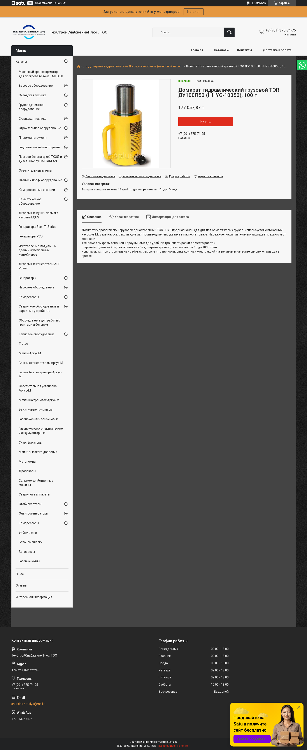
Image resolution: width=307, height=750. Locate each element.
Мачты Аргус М (30, 353)
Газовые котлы (29, 561)
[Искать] (229, 32)
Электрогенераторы (33, 513)
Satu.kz (172, 741)
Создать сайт (43, 3)
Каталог (193, 12)
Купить (205, 121)
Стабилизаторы (30, 504)
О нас (20, 574)
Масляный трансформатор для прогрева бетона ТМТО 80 (41, 74)
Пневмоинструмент (33, 137)
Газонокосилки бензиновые (39, 419)
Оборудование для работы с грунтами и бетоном (39, 323)
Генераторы (27, 278)
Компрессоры (29, 297)
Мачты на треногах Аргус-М (39, 400)
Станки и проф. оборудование (40, 180)
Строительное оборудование (40, 128)
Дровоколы (27, 471)
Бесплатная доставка (100, 176)
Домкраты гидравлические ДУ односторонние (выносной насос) (135, 66)
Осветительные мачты (35, 170)
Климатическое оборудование (30, 201)
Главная (197, 50)
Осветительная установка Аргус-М (38, 388)
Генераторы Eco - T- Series (37, 226)
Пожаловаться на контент (174, 745)
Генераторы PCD (31, 236)
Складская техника (32, 95)
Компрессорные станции (37, 189)
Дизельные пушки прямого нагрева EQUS (38, 215)
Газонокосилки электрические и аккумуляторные (41, 431)
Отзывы (21, 585)
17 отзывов (259, 3)
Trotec (23, 343)
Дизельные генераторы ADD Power (39, 266)
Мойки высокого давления (38, 452)
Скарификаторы (30, 442)
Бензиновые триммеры (36, 409)
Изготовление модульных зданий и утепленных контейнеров (37, 250)
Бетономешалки (30, 542)
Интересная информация (34, 597)
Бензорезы (27, 551)
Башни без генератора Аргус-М (40, 374)
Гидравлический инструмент (39, 147)
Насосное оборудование (36, 287)
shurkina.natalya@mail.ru (28, 704)
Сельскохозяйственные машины (36, 483)
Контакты (244, 50)
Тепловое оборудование (36, 334)
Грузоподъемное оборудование (31, 107)
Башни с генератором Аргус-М (41, 363)
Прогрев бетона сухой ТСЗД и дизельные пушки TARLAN (40, 159)
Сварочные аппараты (34, 494)
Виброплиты (28, 532)
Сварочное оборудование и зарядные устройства (39, 309)
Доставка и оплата (277, 50)
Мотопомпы (27, 461)
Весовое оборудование (36, 85)
